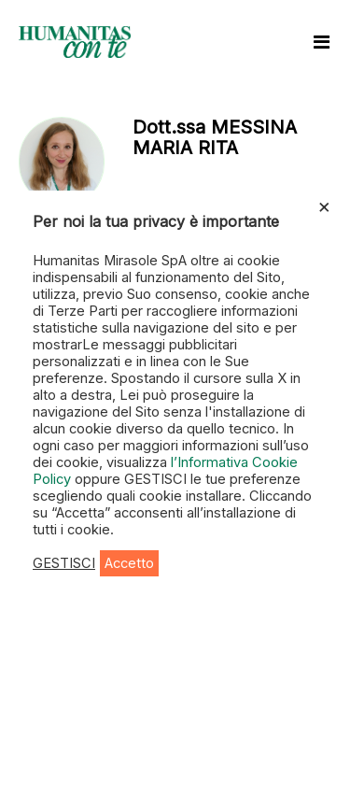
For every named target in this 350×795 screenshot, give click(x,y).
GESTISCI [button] (64, 563)
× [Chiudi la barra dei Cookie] (324, 205)
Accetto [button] (129, 563)
